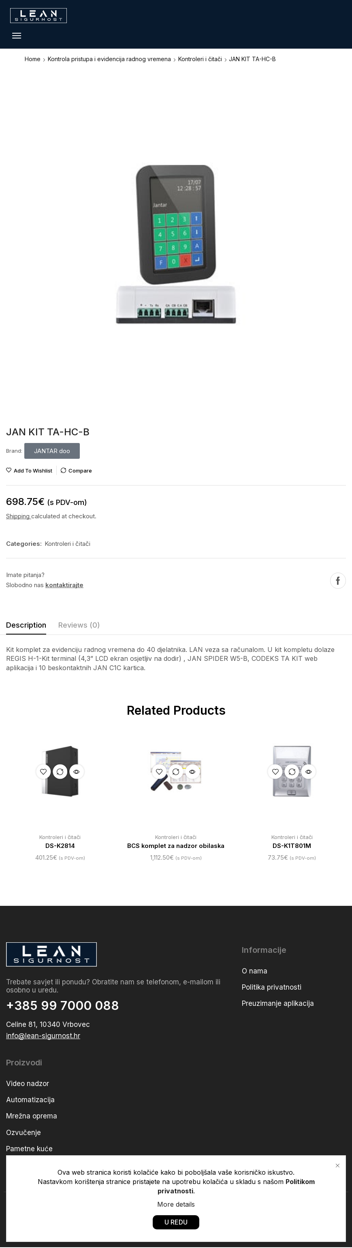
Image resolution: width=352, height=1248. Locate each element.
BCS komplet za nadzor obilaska (176, 846)
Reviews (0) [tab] (79, 625)
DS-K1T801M (291, 846)
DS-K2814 (60, 846)
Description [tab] (26, 625)
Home (33, 58)
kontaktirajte (64, 585)
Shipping (18, 516)
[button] (16, 35)
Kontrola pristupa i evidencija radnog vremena (109, 58)
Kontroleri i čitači (200, 58)
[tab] (26, 627)
